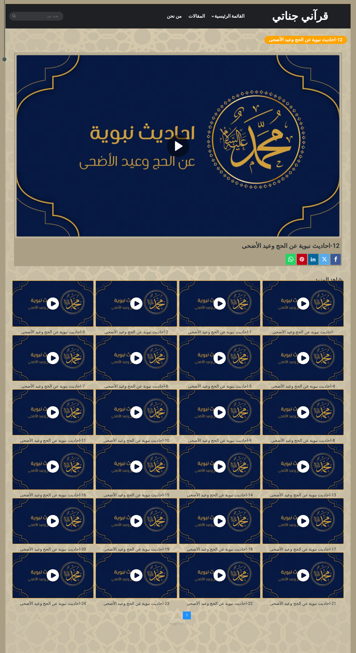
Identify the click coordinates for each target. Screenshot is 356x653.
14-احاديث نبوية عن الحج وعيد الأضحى (220, 495)
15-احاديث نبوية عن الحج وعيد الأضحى (136, 495)
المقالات (196, 16)
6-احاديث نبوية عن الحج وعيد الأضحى (136, 386)
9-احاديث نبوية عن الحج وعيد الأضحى (220, 440)
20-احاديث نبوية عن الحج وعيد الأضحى (53, 549)
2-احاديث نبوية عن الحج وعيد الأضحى (136, 332)
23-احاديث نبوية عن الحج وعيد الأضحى (136, 603)
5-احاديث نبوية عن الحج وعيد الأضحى (220, 386)
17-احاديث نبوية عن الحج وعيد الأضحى (303, 549)
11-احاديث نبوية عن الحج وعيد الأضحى (53, 440)
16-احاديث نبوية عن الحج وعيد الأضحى (53, 495)
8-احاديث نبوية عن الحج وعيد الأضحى (303, 440)
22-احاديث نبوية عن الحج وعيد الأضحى (220, 603)
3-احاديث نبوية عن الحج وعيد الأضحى (53, 332)
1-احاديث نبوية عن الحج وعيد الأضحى (220, 332)
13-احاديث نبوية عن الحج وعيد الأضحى (303, 495)
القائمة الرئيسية (229, 16)
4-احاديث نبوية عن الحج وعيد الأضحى (303, 386)
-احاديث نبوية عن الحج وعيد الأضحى (303, 332)
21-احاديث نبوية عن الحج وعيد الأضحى (303, 603)
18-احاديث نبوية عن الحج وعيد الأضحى (220, 549)
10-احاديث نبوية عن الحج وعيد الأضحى (136, 440)
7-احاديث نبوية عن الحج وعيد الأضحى (53, 386)
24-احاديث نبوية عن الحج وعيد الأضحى (53, 603)
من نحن (174, 16)
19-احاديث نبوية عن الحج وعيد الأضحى (136, 549)
